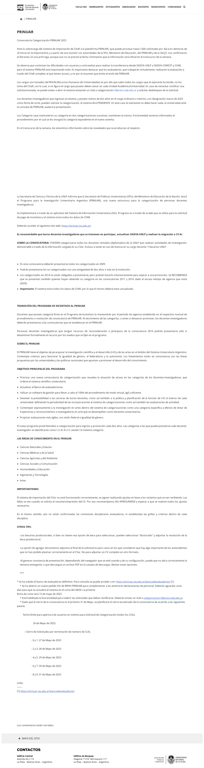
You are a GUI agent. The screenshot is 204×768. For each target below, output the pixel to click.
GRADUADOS (129, 6)
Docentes (143, 6)
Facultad (81, 6)
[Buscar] (184, 7)
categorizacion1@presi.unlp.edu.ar (163, 598)
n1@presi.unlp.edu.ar (124, 90)
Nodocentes (158, 6)
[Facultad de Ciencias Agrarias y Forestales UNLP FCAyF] (37, 7)
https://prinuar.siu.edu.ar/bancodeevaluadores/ (143, 581)
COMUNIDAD (174, 6)
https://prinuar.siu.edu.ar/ (76, 225)
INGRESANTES (96, 6)
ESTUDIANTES (113, 6)
